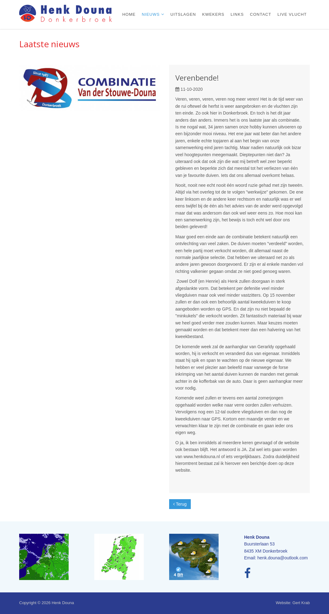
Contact (260, 14)
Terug (180, 504)
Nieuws (151, 14)
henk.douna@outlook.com (282, 557)
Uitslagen (183, 14)
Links (237, 14)
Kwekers (213, 14)
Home (128, 14)
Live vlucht (292, 14)
